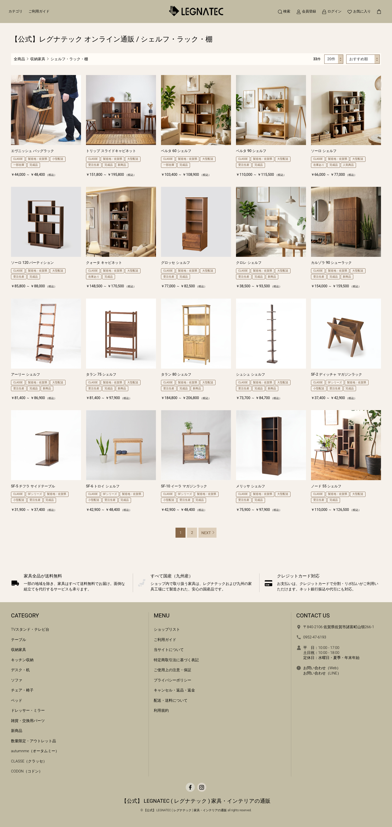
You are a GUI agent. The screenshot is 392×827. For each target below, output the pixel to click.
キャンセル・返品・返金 (174, 690)
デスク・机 (20, 670)
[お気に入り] (357, 12)
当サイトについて (169, 649)
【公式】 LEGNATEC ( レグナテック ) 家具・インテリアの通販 (196, 801)
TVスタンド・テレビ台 (30, 629)
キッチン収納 (22, 660)
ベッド (16, 700)
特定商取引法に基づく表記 (176, 660)
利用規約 (161, 710)
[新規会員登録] (304, 12)
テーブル (18, 639)
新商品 (16, 730)
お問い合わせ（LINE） (322, 673)
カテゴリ (17, 13)
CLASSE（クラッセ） (29, 761)
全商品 (19, 59)
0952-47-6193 (314, 637)
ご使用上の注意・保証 (172, 670)
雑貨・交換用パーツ (28, 720)
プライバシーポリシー (172, 680)
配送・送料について (171, 700)
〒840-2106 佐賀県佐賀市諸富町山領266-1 (338, 627)
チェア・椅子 (22, 690)
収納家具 (37, 59)
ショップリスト (167, 629)
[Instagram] (201, 787)
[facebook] (190, 787)
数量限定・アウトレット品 (33, 741)
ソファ (16, 680)
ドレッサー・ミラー (28, 710)
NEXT (206, 533)
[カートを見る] (377, 12)
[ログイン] (330, 12)
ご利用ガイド (40, 13)
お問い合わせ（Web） (321, 668)
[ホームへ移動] (195, 12)
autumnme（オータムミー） (35, 751)
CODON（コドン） (26, 771)
